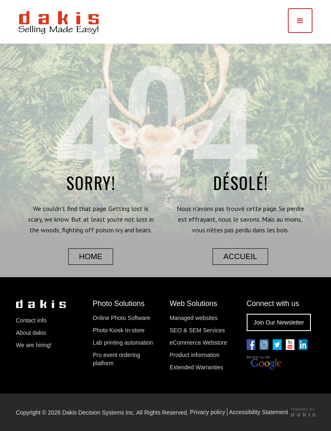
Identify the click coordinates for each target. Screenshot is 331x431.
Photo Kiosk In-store (119, 330)
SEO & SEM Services (197, 330)
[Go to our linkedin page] (303, 344)
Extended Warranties (196, 367)
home (90, 256)
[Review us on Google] (264, 363)
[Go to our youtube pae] (264, 344)
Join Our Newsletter (279, 322)
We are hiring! (34, 345)
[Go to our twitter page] (277, 344)
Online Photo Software (121, 318)
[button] (300, 20)
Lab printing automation (123, 342)
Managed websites (195, 318)
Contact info (31, 320)
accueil (240, 256)
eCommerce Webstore (198, 342)
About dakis (31, 332)
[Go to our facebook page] (251, 344)
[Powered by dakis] (303, 412)
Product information (195, 355)
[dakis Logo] (59, 21)
